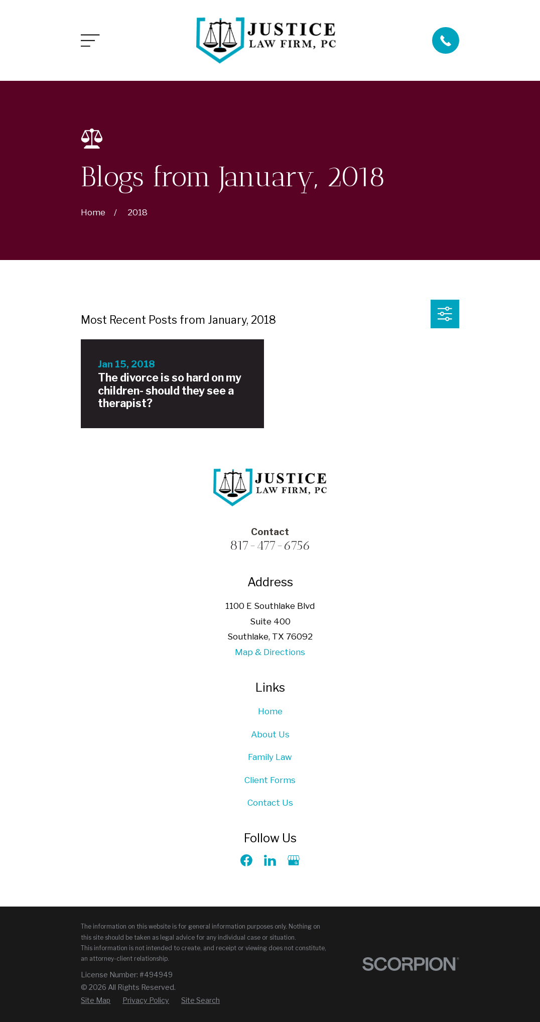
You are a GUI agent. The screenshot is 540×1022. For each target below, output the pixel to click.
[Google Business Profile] (294, 860)
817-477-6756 (270, 545)
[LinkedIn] (270, 860)
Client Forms (270, 780)
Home (270, 711)
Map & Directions (270, 652)
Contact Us (270, 803)
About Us (270, 734)
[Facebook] (246, 860)
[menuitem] (95, 1000)
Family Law (270, 757)
